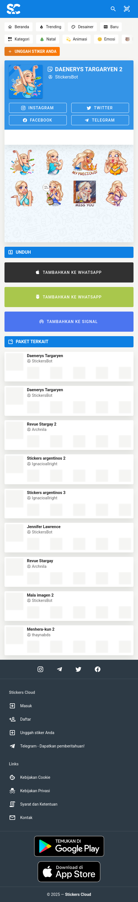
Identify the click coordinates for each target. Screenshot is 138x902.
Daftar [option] (20, 719)
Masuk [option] (20, 705)
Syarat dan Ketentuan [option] (33, 804)
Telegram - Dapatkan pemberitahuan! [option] (46, 746)
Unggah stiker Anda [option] (31, 732)
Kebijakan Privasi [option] (29, 790)
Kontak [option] (21, 817)
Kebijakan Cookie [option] (29, 777)
